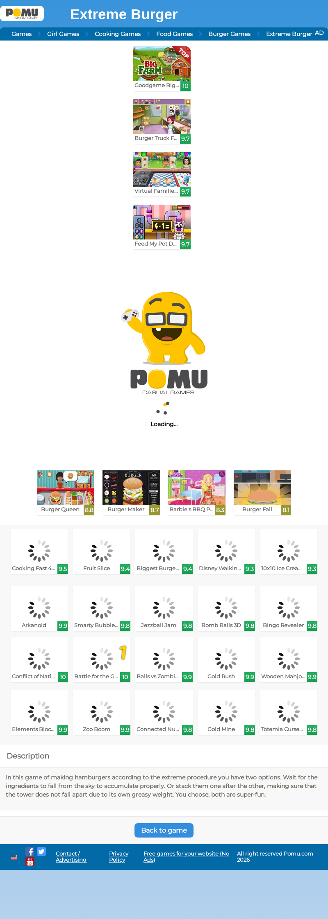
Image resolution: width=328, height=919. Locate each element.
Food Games (174, 34)
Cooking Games (118, 34)
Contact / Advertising (71, 857)
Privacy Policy (118, 857)
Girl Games (63, 34)
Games (21, 34)
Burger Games (229, 34)
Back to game (164, 830)
